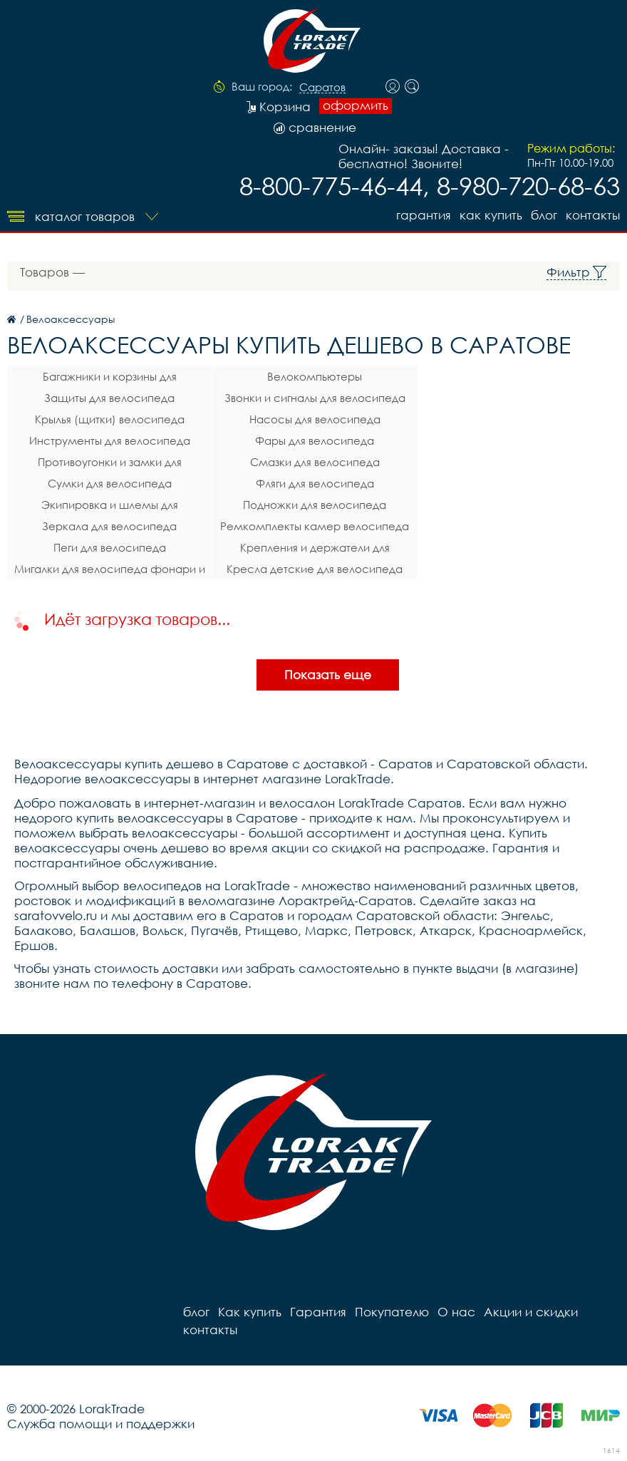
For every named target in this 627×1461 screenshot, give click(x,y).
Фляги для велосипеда (315, 483)
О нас (456, 1311)
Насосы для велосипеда (314, 419)
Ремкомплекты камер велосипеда (314, 526)
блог (544, 214)
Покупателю (392, 1311)
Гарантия (423, 214)
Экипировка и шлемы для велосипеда (109, 506)
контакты (593, 214)
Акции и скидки (531, 1311)
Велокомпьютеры (314, 376)
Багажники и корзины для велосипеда (110, 378)
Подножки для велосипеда (314, 504)
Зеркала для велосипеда (109, 526)
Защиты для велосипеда (109, 397)
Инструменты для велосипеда (109, 440)
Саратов (322, 87)
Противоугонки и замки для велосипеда (110, 464)
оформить (355, 105)
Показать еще (327, 674)
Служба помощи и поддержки (101, 1423)
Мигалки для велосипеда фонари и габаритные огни (109, 570)
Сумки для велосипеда (110, 483)
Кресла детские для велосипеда (315, 568)
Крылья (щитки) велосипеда (110, 419)
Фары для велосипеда (314, 440)
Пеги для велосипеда (109, 547)
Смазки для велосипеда (315, 461)
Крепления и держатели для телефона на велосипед (315, 549)
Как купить (491, 214)
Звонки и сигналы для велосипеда (314, 397)
